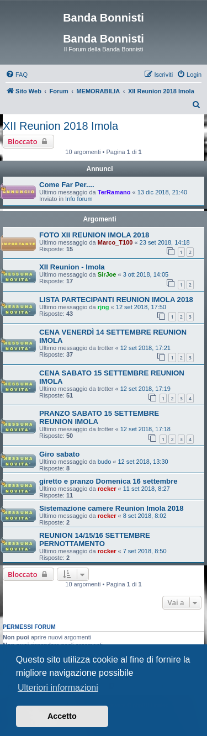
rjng (103, 307)
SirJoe (107, 274)
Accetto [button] (62, 716)
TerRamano (114, 192)
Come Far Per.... (66, 185)
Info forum (79, 198)
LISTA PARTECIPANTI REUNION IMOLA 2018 (116, 299)
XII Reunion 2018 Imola (60, 126)
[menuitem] (17, 74)
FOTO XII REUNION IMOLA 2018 (94, 235)
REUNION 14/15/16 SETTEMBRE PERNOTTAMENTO (94, 539)
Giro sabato (59, 454)
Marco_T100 (115, 242)
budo (104, 461)
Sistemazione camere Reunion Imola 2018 (111, 508)
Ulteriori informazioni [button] (58, 687)
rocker (107, 488)
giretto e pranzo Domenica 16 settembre (108, 481)
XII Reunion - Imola (72, 267)
